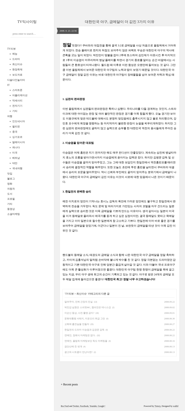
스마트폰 (17, 90)
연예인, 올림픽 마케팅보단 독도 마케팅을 (85, 341)
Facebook (84, 406)
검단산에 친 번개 (73, 346)
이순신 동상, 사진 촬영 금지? (79, 313)
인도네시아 (18, 121)
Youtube (93, 406)
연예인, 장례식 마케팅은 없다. (80, 335)
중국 (14, 131)
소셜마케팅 (13, 214)
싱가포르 (17, 137)
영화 (9, 183)
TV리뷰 (11, 48)
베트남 (16, 158)
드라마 (16, 59)
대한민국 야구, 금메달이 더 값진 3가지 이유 (119, 22)
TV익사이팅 (27, 22)
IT (8, 85)
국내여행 (17, 168)
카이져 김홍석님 (76, 259)
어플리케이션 (19, 95)
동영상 (11, 209)
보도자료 (17, 74)
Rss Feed (65, 406)
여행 (9, 116)
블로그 (11, 178)
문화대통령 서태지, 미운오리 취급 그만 (84, 318)
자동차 (11, 188)
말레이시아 (18, 142)
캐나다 (16, 147)
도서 (9, 194)
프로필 (11, 199)
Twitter (76, 406)
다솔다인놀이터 (16, 80)
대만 (14, 163)
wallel (175, 406)
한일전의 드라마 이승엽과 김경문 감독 (84, 329)
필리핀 (16, 126)
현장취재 (17, 69)
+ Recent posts (69, 384)
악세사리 (17, 100)
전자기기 (17, 105)
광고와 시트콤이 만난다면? (78, 352)
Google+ (102, 406)
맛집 (9, 173)
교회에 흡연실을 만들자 (76, 324)
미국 (14, 152)
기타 (14, 111)
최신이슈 (17, 64)
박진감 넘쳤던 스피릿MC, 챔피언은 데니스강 (87, 307)
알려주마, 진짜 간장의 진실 (78, 301)
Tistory (157, 406)
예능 (14, 54)
